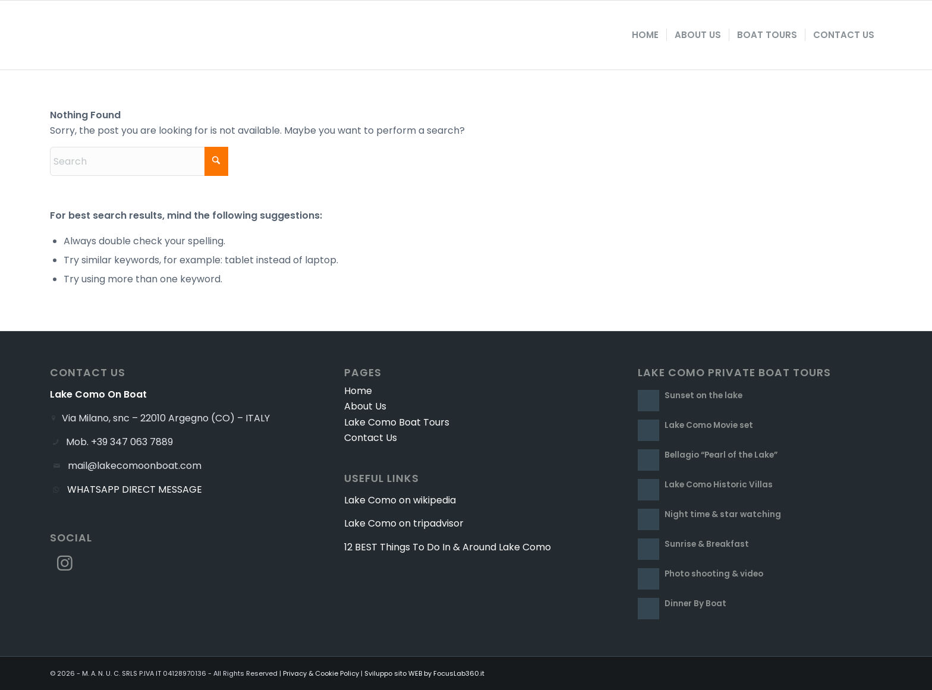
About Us (365, 406)
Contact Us (370, 438)
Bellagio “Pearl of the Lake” (721, 455)
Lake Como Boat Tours (396, 422)
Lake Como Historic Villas (719, 484)
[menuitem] (645, 35)
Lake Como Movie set (709, 425)
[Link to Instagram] (65, 563)
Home (358, 391)
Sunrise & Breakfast (707, 544)
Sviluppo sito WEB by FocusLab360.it (424, 673)
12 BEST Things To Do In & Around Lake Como (447, 547)
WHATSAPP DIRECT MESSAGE (134, 489)
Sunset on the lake (703, 395)
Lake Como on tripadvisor (404, 523)
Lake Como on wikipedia (400, 500)
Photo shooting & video (714, 573)
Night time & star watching (723, 514)
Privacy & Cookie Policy (321, 673)
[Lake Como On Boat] (115, 35)
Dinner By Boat (695, 603)
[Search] (139, 161)
